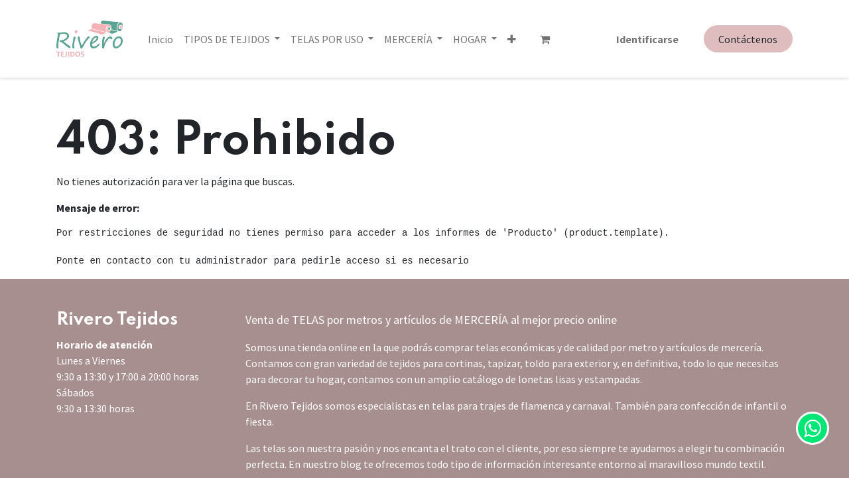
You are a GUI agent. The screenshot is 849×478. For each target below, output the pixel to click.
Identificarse (647, 39)
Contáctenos (747, 39)
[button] (457, 39)
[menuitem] (160, 39)
